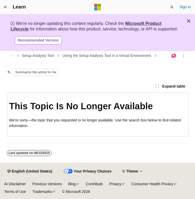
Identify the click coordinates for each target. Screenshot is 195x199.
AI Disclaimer (15, 184)
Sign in (185, 7)
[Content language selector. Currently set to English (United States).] (29, 171)
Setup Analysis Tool (38, 55)
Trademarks (42, 191)
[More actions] (183, 56)
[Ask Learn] (174, 56)
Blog (72, 184)
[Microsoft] (97, 7)
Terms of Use (15, 191)
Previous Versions (47, 184)
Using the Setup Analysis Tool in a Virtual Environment (106, 55)
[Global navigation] (5, 7)
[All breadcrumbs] (11, 56)
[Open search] (172, 7)
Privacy (115, 184)
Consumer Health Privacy (152, 184)
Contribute (94, 184)
